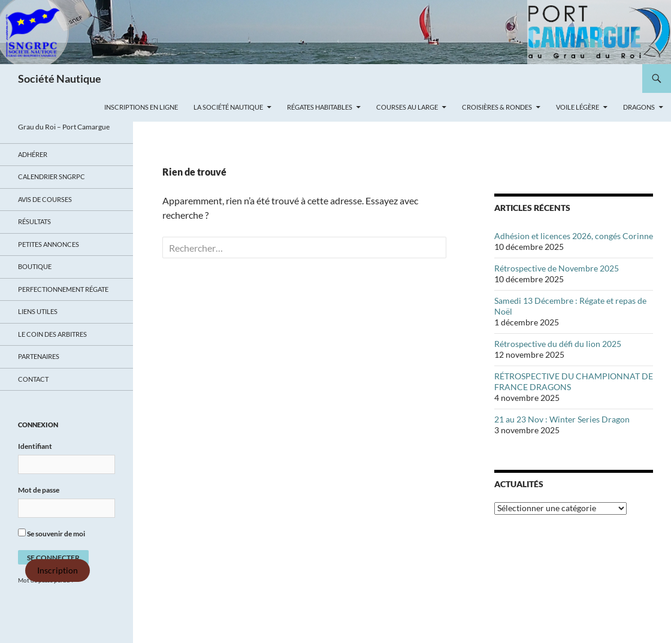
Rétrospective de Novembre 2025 (556, 268)
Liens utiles (38, 311)
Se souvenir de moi (51, 533)
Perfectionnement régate (63, 289)
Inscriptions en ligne (141, 107)
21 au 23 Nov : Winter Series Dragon (562, 419)
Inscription (57, 570)
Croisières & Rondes (497, 107)
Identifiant (35, 446)
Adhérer (32, 154)
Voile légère (577, 107)
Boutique (35, 266)
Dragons (639, 107)
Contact (33, 379)
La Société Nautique (228, 107)
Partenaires (38, 356)
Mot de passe (38, 489)
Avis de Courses (45, 199)
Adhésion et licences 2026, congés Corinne (573, 236)
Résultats (34, 221)
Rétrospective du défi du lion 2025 (557, 344)
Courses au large (407, 107)
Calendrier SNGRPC (51, 176)
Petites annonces (48, 244)
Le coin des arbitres (52, 334)
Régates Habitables (319, 107)
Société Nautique (59, 78)
